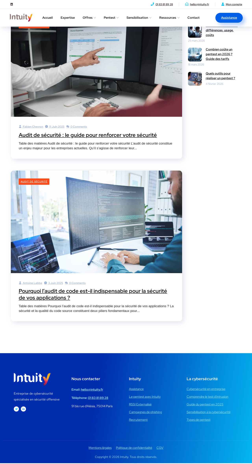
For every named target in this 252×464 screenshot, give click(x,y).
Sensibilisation (137, 18)
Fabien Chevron (31, 126)
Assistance (229, 18)
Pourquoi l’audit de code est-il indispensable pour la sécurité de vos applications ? (88, 295)
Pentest (109, 18)
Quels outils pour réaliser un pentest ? (220, 75)
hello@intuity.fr (199, 4)
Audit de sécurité (34, 181)
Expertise (68, 18)
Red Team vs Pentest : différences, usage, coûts (222, 30)
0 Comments (76, 126)
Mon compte (234, 4)
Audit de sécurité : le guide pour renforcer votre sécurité (94, 134)
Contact (193, 18)
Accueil (47, 18)
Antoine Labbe (30, 283)
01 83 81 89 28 (164, 4)
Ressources (167, 18)
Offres (88, 18)
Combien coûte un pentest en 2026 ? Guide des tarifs (219, 54)
